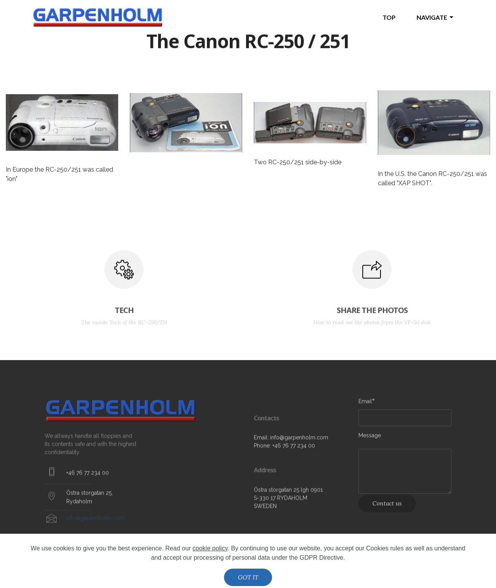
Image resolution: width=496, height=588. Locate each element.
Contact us (387, 508)
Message (369, 438)
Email (365, 403)
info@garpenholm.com (95, 524)
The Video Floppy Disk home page (226, 17)
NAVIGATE (432, 17)
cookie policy (210, 569)
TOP (389, 17)
